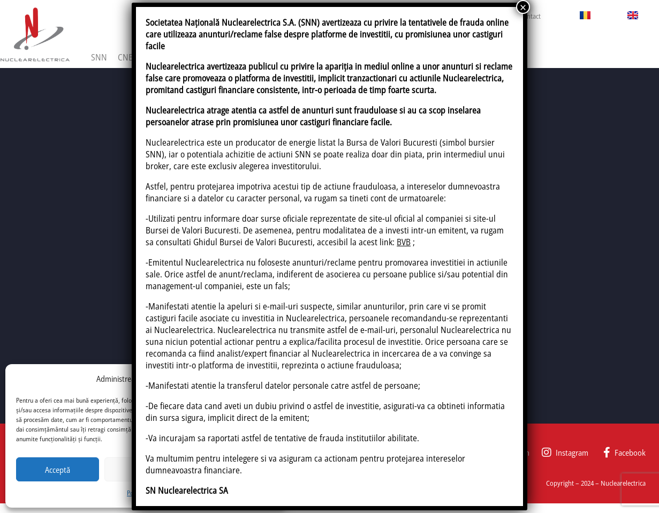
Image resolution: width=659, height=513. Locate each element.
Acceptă (57, 469)
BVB (404, 242)
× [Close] (523, 7)
